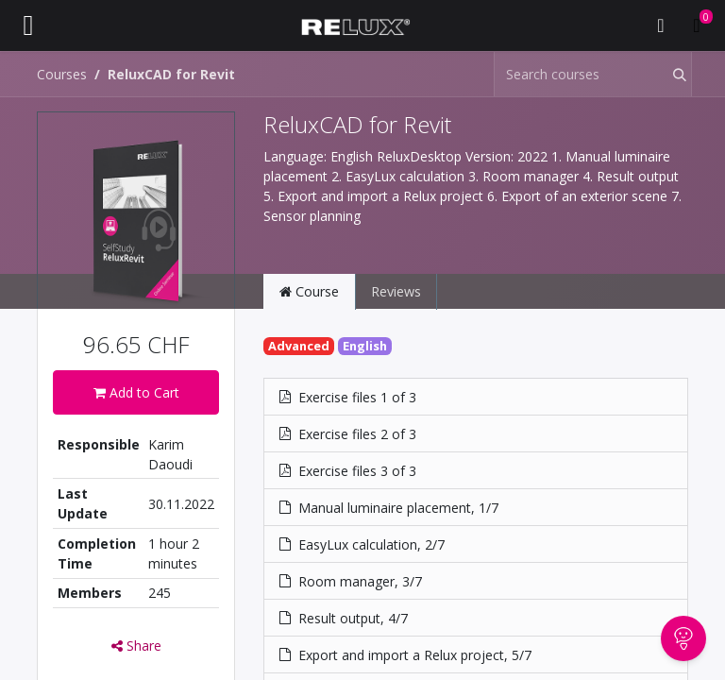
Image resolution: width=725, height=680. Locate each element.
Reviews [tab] (396, 291)
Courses (62, 74)
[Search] (667, 74)
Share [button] (136, 645)
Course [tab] (309, 291)
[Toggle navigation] (28, 25)
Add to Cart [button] (136, 392)
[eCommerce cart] (697, 25)
